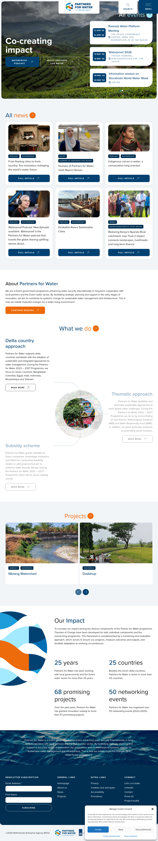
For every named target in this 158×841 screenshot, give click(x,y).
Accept (98, 829)
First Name (11, 794)
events (136, 14)
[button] (152, 809)
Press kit (128, 796)
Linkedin (128, 787)
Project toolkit (131, 800)
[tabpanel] (121, 54)
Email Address (13, 783)
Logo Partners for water (79, 7)
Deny (120, 829)
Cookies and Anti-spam (111, 836)
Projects (75, 516)
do (87, 328)
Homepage (63, 783)
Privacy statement (130, 836)
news (21, 115)
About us (62, 787)
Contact (128, 792)
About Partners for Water (57, 62)
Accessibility (97, 792)
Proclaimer (96, 796)
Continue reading (22, 310)
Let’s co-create (132, 783)
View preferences (143, 829)
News (60, 792)
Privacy (95, 783)
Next (86, 592)
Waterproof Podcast (19, 62)
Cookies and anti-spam (103, 787)
